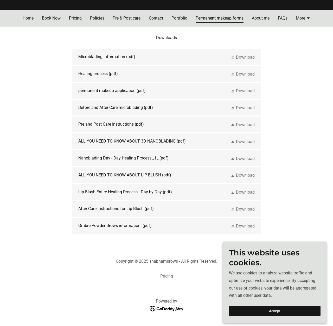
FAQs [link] (282, 18)
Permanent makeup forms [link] (220, 18)
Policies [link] (97, 18)
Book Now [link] (51, 18)
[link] (166, 57)
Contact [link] (156, 18)
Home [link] (28, 18)
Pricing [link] (75, 18)
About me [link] (261, 18)
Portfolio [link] (179, 18)
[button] (303, 18)
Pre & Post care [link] (126, 18)
